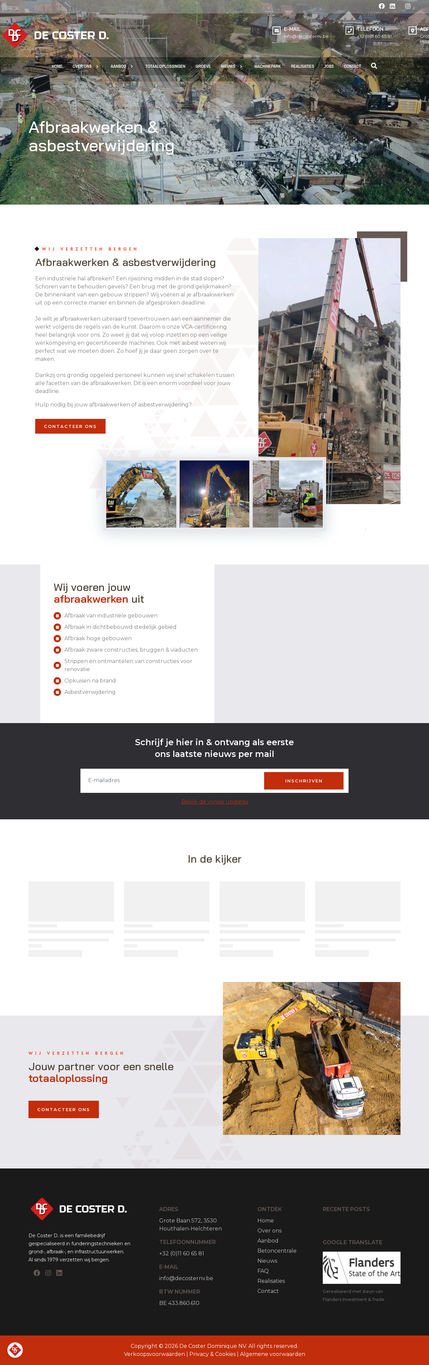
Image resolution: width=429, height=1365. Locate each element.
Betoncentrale (277, 1251)
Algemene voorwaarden (272, 1354)
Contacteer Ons (70, 426)
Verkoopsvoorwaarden (155, 1354)
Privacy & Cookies (212, 1354)
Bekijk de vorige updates (214, 802)
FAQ (263, 1271)
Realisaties (271, 1281)
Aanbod (268, 1241)
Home (265, 1220)
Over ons (269, 1230)
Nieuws (267, 1261)
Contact (268, 1291)
